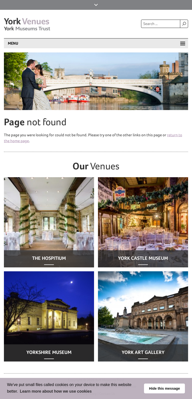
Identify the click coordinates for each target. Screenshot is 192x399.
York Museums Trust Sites (96, 5)
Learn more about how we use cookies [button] (56, 391)
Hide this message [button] (164, 388)
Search (184, 24)
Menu (13, 43)
